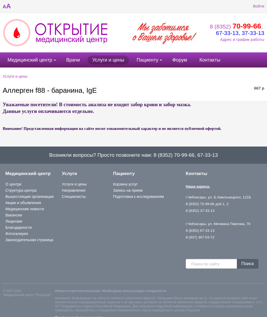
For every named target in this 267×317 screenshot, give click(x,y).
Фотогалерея (16, 233)
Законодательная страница (29, 240)
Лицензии (13, 221)
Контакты (209, 60)
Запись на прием (128, 190)
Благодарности (18, 227)
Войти (254, 6)
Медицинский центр (30, 60)
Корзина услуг (125, 184)
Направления (73, 190)
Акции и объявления (23, 203)
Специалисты (74, 196)
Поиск (247, 263)
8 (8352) (235, 26)
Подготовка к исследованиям (138, 196)
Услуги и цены (108, 60)
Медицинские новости (24, 209)
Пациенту (147, 60)
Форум (179, 60)
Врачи (73, 60)
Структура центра (21, 190)
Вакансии (13, 215)
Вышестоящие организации (29, 196)
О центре (13, 184)
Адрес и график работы (242, 39)
